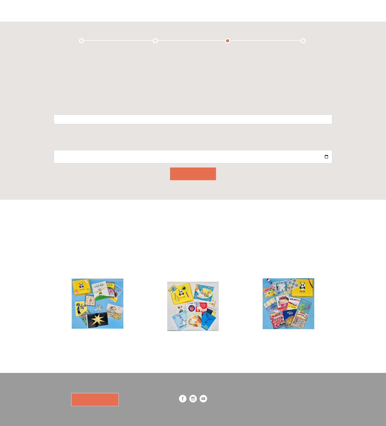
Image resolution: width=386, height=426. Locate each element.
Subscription (155, 10)
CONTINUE (193, 174)
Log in (311, 10)
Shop (211, 10)
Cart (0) (260, 10)
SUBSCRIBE (94, 399)
